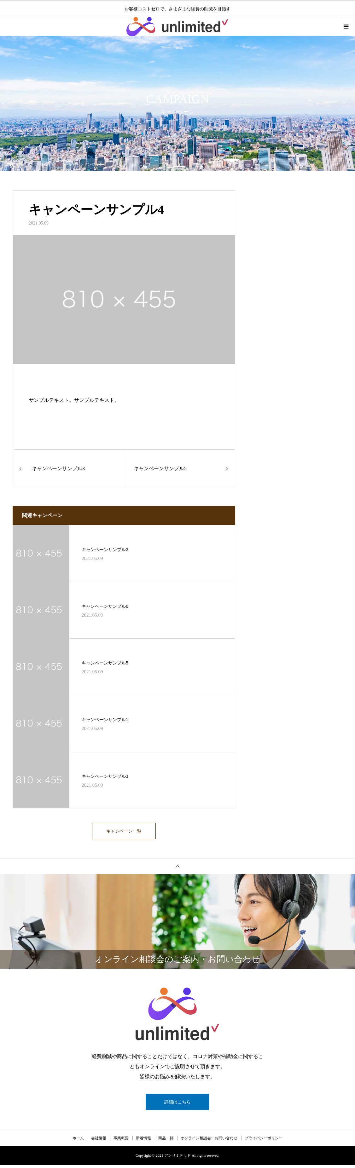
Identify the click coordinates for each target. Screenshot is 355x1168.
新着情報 (143, 1141)
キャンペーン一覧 (124, 832)
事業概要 (121, 1141)
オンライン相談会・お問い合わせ (209, 1141)
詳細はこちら (177, 1105)
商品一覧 (165, 1141)
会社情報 (98, 1141)
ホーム (78, 1141)
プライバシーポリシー (263, 1141)
